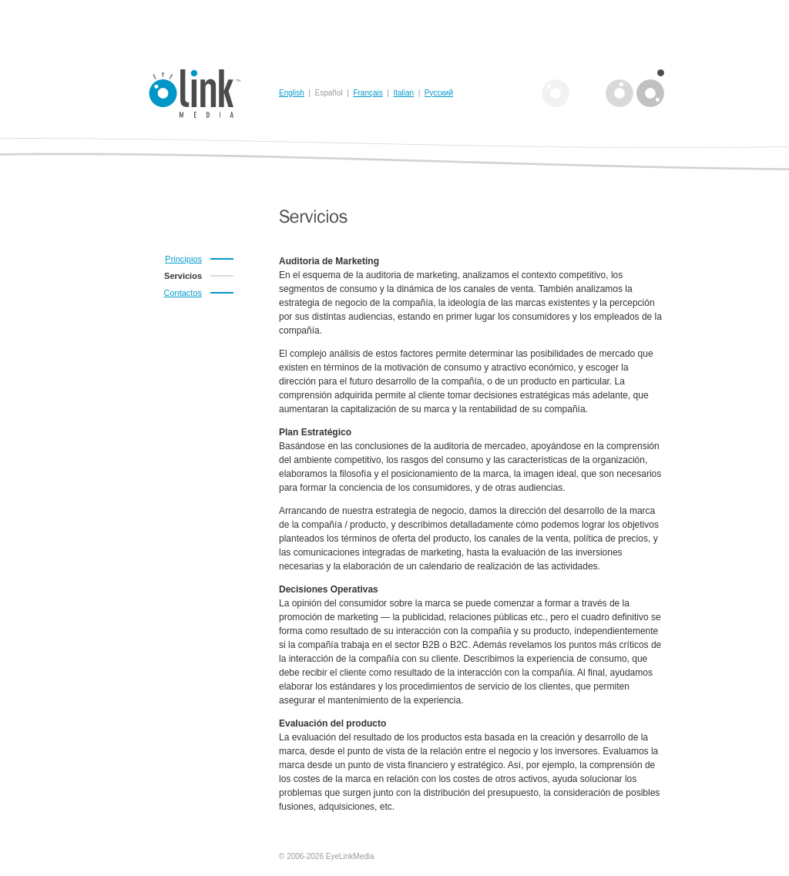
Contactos (182, 292)
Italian (403, 93)
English (291, 93)
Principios (183, 258)
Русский (439, 93)
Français (367, 93)
